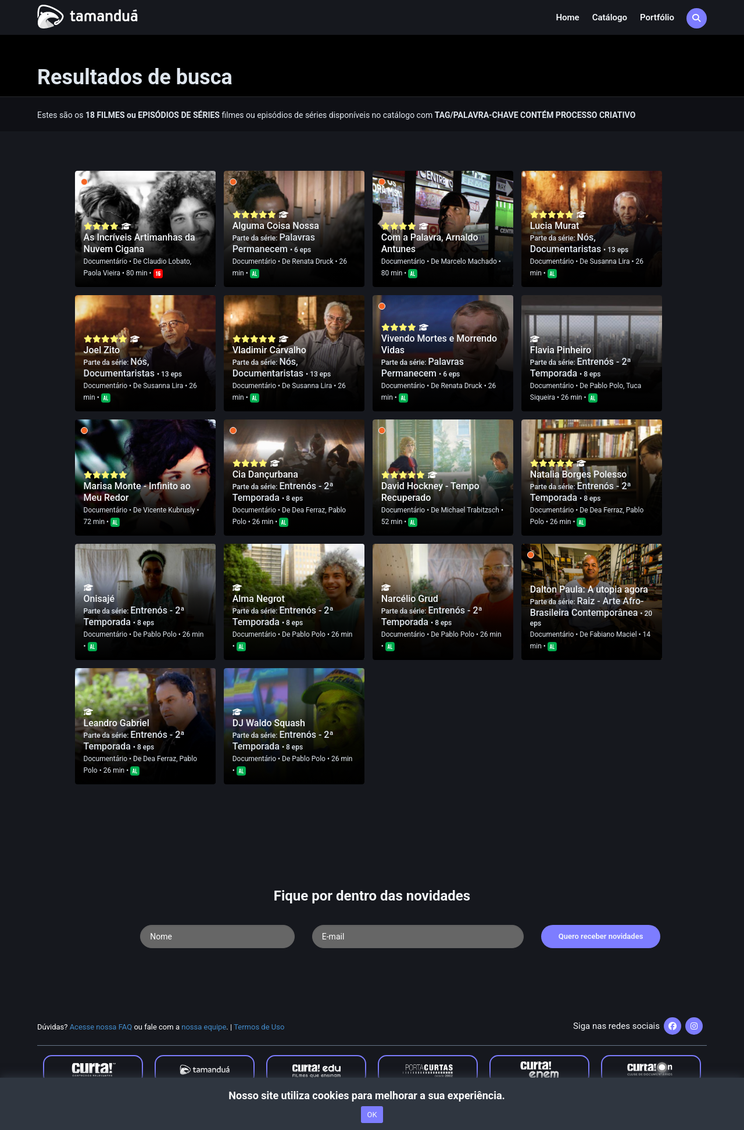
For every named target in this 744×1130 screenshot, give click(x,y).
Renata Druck (312, 261)
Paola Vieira (102, 273)
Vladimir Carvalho (269, 350)
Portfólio (657, 17)
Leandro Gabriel (116, 723)
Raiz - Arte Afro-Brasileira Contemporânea (587, 607)
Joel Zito (102, 350)
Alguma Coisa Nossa (276, 225)
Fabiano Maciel (612, 634)
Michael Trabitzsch (470, 510)
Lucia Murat (555, 225)
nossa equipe (203, 1027)
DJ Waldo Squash (269, 723)
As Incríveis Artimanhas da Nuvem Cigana (139, 243)
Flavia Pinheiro (560, 350)
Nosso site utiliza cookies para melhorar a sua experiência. (371, 1095)
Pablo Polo (606, 386)
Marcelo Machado (468, 261)
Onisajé (99, 598)
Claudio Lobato (166, 261)
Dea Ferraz (308, 510)
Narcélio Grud (409, 598)
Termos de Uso (259, 1027)
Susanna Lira (609, 261)
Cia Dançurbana (265, 474)
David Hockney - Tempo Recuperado (430, 491)
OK (372, 1114)
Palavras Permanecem (274, 243)
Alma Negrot (259, 598)
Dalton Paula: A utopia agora (589, 589)
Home (567, 17)
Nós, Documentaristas (566, 243)
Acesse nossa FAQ (101, 1027)
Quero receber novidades (601, 936)
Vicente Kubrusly (169, 510)
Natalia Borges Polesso (578, 474)
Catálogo (609, 17)
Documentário (105, 261)
